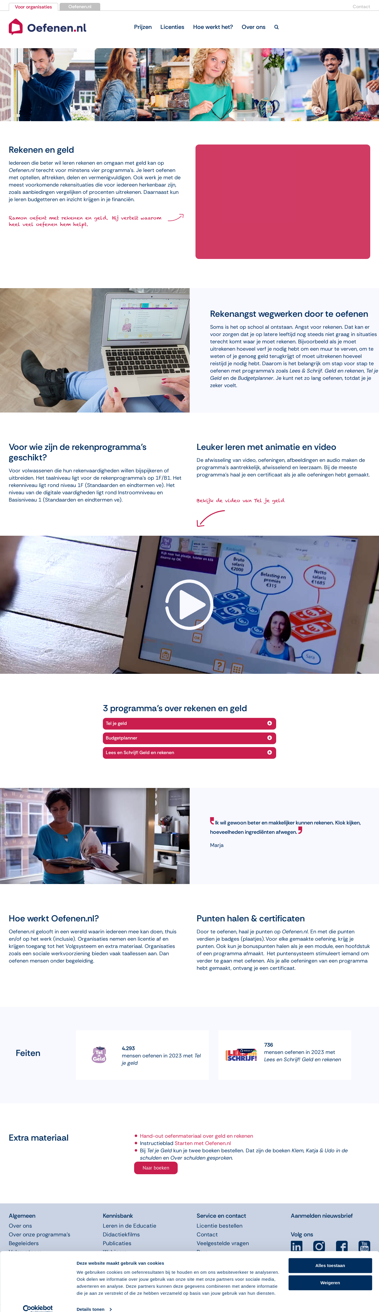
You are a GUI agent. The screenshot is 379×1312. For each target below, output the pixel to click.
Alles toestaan (330, 1256)
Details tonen (90, 1300)
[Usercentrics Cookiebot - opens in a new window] (37, 1300)
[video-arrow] (189, 582)
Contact (361, 7)
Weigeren (330, 1273)
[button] (276, 27)
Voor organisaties (33, 7)
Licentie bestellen (220, 1225)
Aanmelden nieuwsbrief (322, 1215)
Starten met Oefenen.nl (203, 1143)
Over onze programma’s (39, 1234)
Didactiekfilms (121, 1234)
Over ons (20, 1225)
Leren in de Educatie (129, 1225)
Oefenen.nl (79, 7)
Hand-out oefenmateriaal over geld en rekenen (196, 1135)
